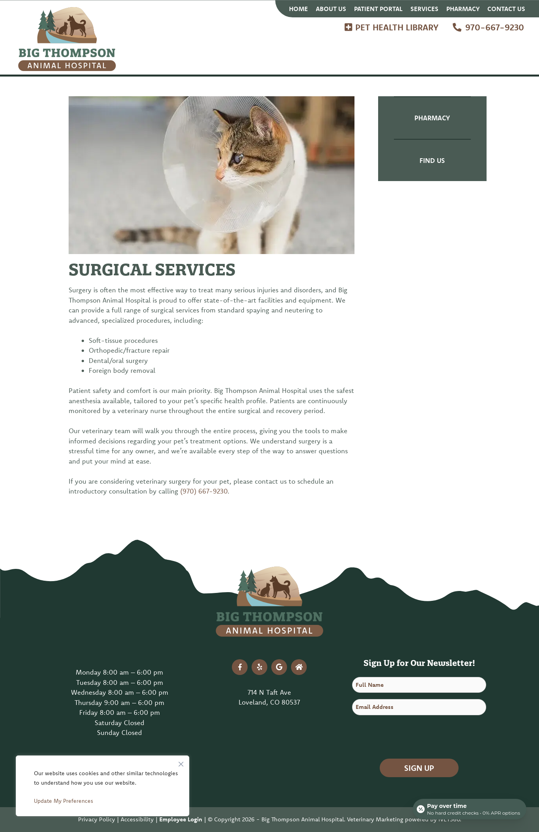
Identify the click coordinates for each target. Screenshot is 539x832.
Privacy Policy (96, 819)
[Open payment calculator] (469, 809)
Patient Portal (378, 9)
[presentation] (412, 737)
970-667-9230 (494, 27)
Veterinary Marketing (375, 819)
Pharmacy (462, 9)
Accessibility (137, 819)
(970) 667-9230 (204, 491)
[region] (102, 785)
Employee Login (180, 819)
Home (298, 9)
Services (424, 9)
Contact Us (506, 9)
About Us (331, 9)
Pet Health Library (396, 27)
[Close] (181, 762)
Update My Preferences (63, 800)
